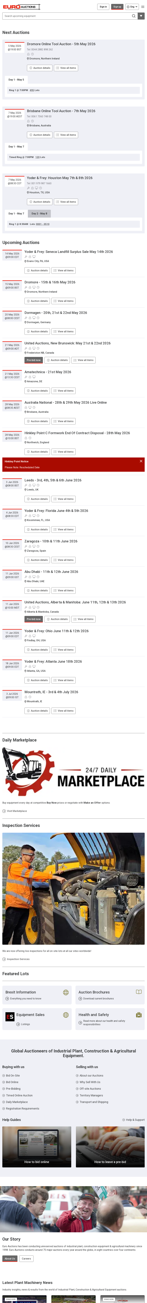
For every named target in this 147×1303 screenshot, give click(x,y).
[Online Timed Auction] (32, 54)
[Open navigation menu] (143, 7)
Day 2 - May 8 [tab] (39, 213)
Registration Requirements (22, 1108)
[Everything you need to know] (37, 995)
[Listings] (37, 1019)
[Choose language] (132, 7)
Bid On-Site (13, 1075)
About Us (10, 1258)
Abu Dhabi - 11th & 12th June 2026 (51, 572)
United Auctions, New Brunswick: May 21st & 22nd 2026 (67, 343)
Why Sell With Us (90, 1082)
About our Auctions (91, 1075)
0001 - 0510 (42, 224)
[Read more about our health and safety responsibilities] (110, 1019)
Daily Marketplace (17, 1102)
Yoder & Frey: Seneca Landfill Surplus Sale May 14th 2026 (68, 252)
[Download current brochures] (110, 995)
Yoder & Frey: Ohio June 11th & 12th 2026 (56, 631)
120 (37, 157)
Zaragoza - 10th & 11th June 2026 (50, 541)
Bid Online (12, 1082)
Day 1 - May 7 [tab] (16, 146)
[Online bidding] (36, 188)
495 (32, 90)
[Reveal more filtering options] (141, 16)
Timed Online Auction (19, 1095)
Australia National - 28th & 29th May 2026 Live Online (65, 402)
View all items (68, 67)
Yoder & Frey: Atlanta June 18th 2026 (53, 661)
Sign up (117, 6)
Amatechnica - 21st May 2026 (47, 372)
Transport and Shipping (94, 1102)
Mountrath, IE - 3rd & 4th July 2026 (51, 692)
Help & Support (135, 1119)
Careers (26, 1258)
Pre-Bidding (13, 1088)
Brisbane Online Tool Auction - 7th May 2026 (61, 111)
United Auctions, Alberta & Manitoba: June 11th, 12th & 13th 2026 (75, 602)
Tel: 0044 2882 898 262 (40, 49)
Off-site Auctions (90, 1088)
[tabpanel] (73, 90)
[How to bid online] (36, 1146)
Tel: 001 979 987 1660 (39, 183)
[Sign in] (103, 7)
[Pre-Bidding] (28, 54)
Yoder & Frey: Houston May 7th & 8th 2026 (60, 178)
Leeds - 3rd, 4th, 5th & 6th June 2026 (53, 480)
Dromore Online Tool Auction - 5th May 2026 (61, 44)
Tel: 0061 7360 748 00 (39, 116)
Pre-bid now (34, 360)
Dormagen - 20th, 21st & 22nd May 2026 (55, 313)
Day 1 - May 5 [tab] (16, 79)
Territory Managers (91, 1095)
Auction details (41, 67)
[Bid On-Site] (28, 188)
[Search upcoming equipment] (70, 16)
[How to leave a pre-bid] (110, 1146)
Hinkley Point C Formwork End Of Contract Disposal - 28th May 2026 (77, 433)
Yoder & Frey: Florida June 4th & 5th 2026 (56, 511)
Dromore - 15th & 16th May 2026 (49, 282)
